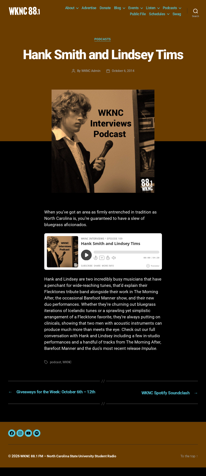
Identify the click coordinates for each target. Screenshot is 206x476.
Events (133, 9)
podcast (55, 366)
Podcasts (170, 9)
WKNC (67, 366)
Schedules (157, 15)
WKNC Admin (90, 74)
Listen (150, 9)
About (69, 9)
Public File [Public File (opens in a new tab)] (138, 15)
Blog (117, 9)
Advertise (89, 9)
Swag (177, 15)
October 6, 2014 (123, 74)
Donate (105, 9)
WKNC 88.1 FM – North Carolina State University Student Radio (70, 464)
